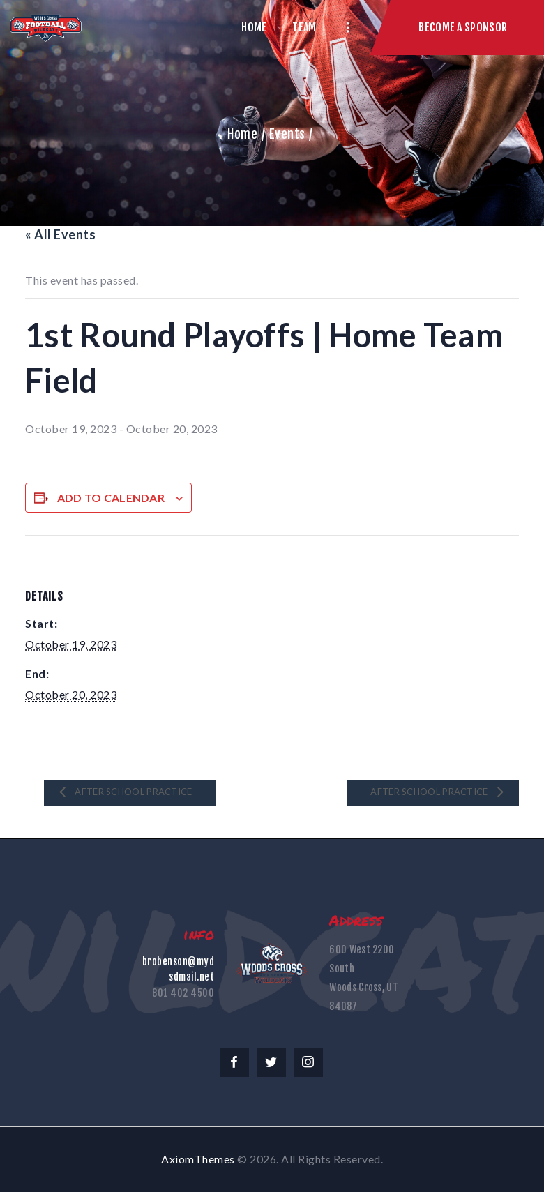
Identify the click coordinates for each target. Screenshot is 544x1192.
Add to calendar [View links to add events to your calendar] (111, 497)
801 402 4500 (183, 993)
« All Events (60, 234)
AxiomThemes (198, 1158)
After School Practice (132, 791)
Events (287, 134)
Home (242, 134)
